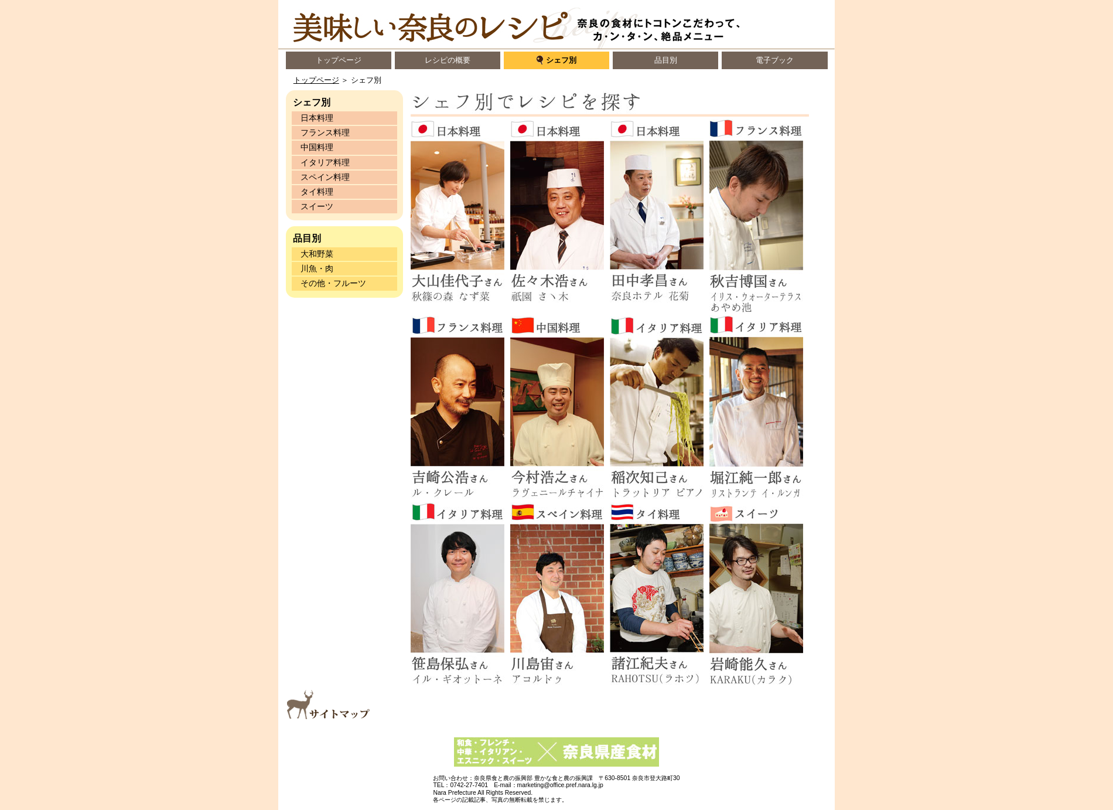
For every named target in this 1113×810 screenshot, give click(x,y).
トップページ (338, 60)
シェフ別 (561, 60)
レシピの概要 (447, 60)
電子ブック (775, 60)
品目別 (665, 60)
